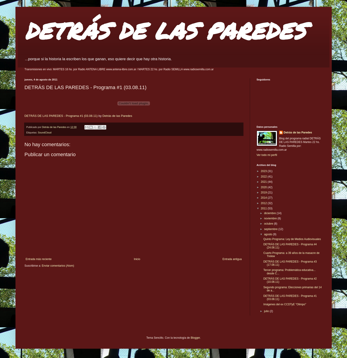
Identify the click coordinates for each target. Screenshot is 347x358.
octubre (269, 223)
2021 (264, 181)
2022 (264, 176)
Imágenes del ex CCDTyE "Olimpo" (284, 304)
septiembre (271, 229)
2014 (264, 197)
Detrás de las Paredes (117, 116)
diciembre (270, 213)
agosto (268, 234)
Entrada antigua (232, 259)
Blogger (195, 337)
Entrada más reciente (39, 259)
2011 (264, 208)
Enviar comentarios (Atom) (58, 265)
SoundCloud (44, 132)
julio (267, 311)
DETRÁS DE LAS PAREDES (165, 30)
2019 (264, 192)
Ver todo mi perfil (267, 155)
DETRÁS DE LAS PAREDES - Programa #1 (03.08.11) (61, 116)
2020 (264, 187)
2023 (264, 171)
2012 (264, 203)
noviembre (270, 218)
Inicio (137, 259)
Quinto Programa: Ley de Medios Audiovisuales (292, 239)
